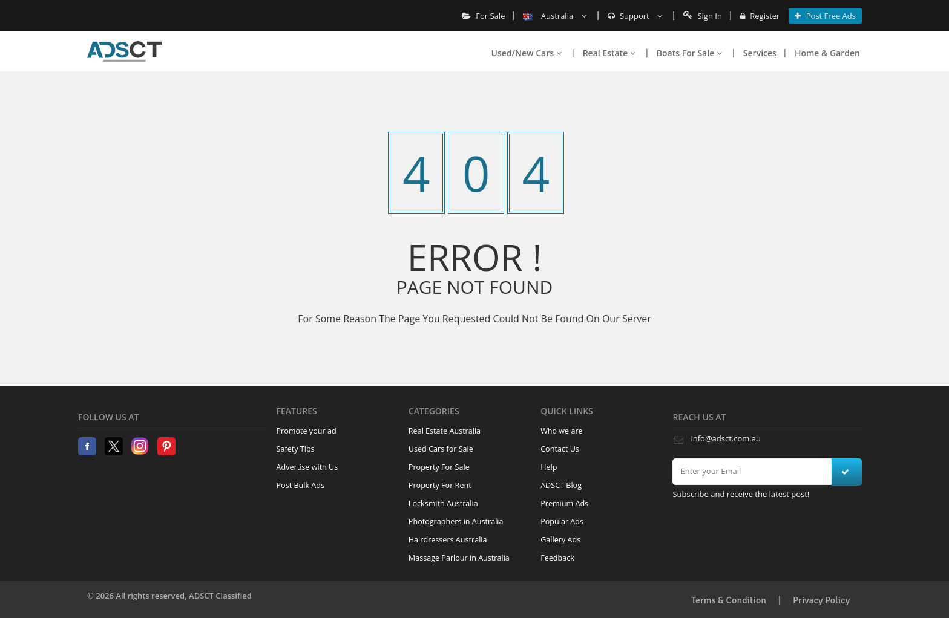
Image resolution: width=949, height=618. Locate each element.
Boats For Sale (689, 53)
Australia (554, 15)
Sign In (702, 15)
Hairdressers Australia (448, 540)
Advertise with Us (307, 467)
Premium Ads (564, 503)
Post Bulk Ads (301, 485)
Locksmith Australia (443, 503)
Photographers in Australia (456, 521)
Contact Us (559, 449)
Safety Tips (296, 449)
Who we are (561, 431)
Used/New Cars (526, 53)
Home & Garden (827, 53)
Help (548, 467)
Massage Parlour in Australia (459, 558)
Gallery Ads (560, 540)
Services (760, 53)
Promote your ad (307, 431)
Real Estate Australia (445, 431)
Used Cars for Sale (441, 449)
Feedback (557, 558)
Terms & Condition (728, 600)
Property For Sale (439, 467)
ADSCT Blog (561, 485)
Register (760, 15)
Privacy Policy (821, 600)
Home (124, 51)
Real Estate (609, 53)
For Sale (483, 15)
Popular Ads (561, 521)
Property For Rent (440, 485)
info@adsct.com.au (725, 438)
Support (635, 15)
